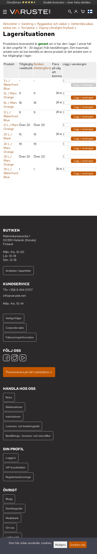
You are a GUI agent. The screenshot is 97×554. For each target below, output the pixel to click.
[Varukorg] (83, 11)
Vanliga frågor (14, 318)
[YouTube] (23, 358)
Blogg (9, 499)
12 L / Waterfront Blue (11, 116)
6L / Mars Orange (10, 105)
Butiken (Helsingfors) (42, 66)
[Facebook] (6, 358)
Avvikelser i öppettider (18, 270)
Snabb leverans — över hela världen (66, 2)
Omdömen (21, 2)
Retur (9, 397)
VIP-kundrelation (16, 467)
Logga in (11, 458)
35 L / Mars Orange (9, 160)
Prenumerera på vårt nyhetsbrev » (29, 372)
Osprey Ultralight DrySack (57, 28)
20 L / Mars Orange (9, 148)
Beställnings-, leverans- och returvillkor (28, 435)
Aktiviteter (11, 24)
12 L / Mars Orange (11, 127)
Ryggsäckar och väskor (53, 24)
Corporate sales (15, 327)
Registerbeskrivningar (18, 477)
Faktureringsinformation (20, 337)
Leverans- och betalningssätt (22, 426)
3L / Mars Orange (10, 95)
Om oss (10, 527)
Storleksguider (14, 508)
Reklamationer (14, 407)
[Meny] (5, 12)
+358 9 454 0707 (20, 290)
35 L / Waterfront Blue (11, 173)
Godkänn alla (77, 544)
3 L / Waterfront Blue (11, 85)
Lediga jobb (12, 537)
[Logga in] (76, 11)
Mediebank (12, 518)
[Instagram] (14, 358)
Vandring (28, 24)
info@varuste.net (14, 296)
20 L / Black (8, 136)
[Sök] (70, 12)
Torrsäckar (29, 28)
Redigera (60, 544)
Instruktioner (13, 416)
